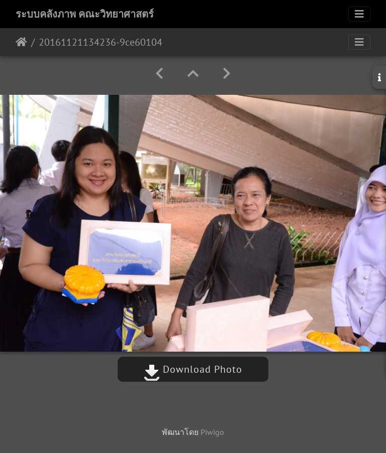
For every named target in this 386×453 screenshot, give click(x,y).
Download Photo (193, 369)
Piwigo (212, 432)
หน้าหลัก (21, 42)
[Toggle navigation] (359, 14)
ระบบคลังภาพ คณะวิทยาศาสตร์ (85, 14)
